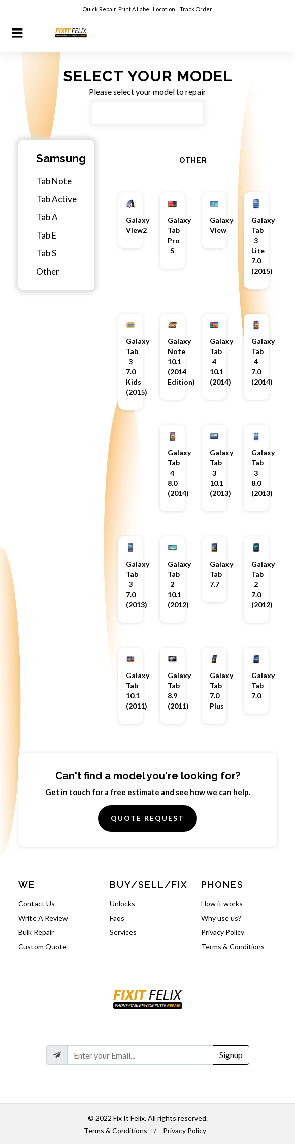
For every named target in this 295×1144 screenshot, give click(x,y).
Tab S (46, 253)
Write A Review (43, 918)
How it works (222, 903)
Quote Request (147, 818)
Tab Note (54, 180)
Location (164, 9)
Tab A (47, 217)
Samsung (61, 158)
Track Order (196, 9)
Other (47, 271)
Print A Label (134, 9)
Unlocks (122, 903)
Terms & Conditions (233, 946)
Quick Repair (99, 9)
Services (123, 932)
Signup (231, 1055)
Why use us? (221, 918)
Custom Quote (42, 946)
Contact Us (36, 903)
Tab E (46, 235)
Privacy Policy (222, 932)
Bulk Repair (36, 932)
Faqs (117, 918)
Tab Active (56, 199)
